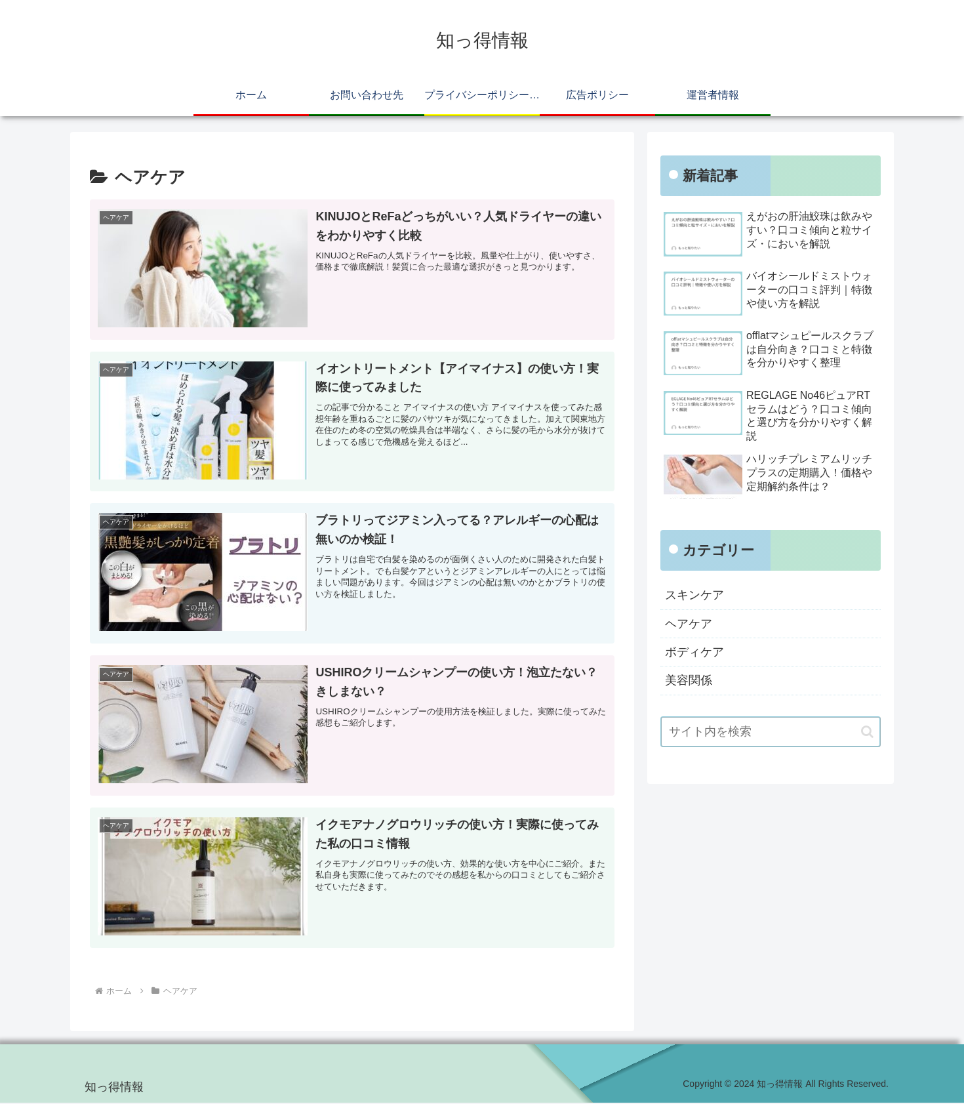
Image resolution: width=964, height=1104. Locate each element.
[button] (867, 731)
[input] (770, 731)
